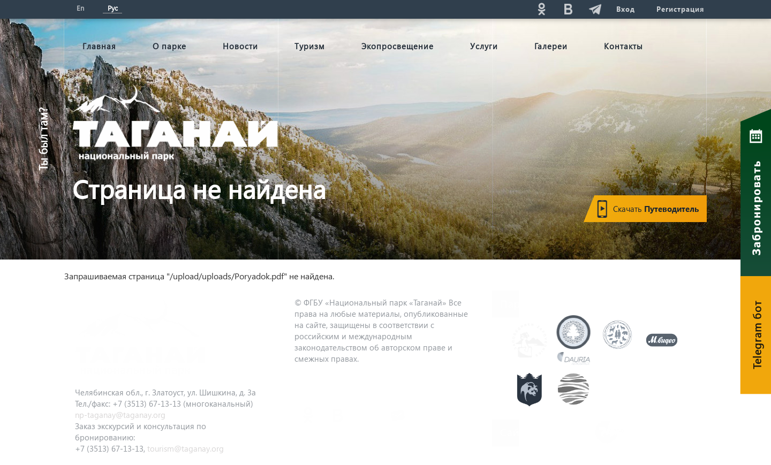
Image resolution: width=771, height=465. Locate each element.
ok (541, 9)
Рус (113, 7)
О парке (169, 46)
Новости (240, 46)
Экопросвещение (397, 46)
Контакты (623, 46)
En (80, 7)
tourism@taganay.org (185, 448)
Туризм (309, 46)
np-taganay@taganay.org (120, 414)
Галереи (551, 46)
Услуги (484, 46)
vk (568, 9)
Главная (99, 46)
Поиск (445, 9)
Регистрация (680, 8)
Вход (625, 8)
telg (594, 9)
